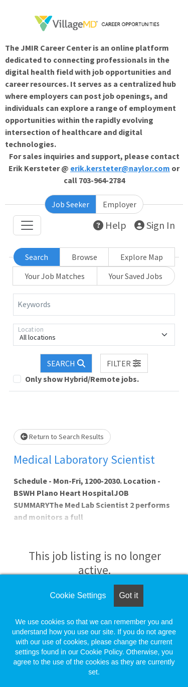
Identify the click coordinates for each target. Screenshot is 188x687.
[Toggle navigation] (27, 225)
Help (109, 225)
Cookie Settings (78, 595)
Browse (84, 257)
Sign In (154, 225)
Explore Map (141, 257)
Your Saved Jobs (135, 276)
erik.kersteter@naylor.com (120, 168)
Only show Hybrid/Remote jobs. (82, 379)
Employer (119, 204)
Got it (128, 595)
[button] (124, 363)
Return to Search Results (62, 436)
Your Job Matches (55, 276)
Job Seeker (70, 204)
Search (36, 257)
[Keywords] (94, 305)
